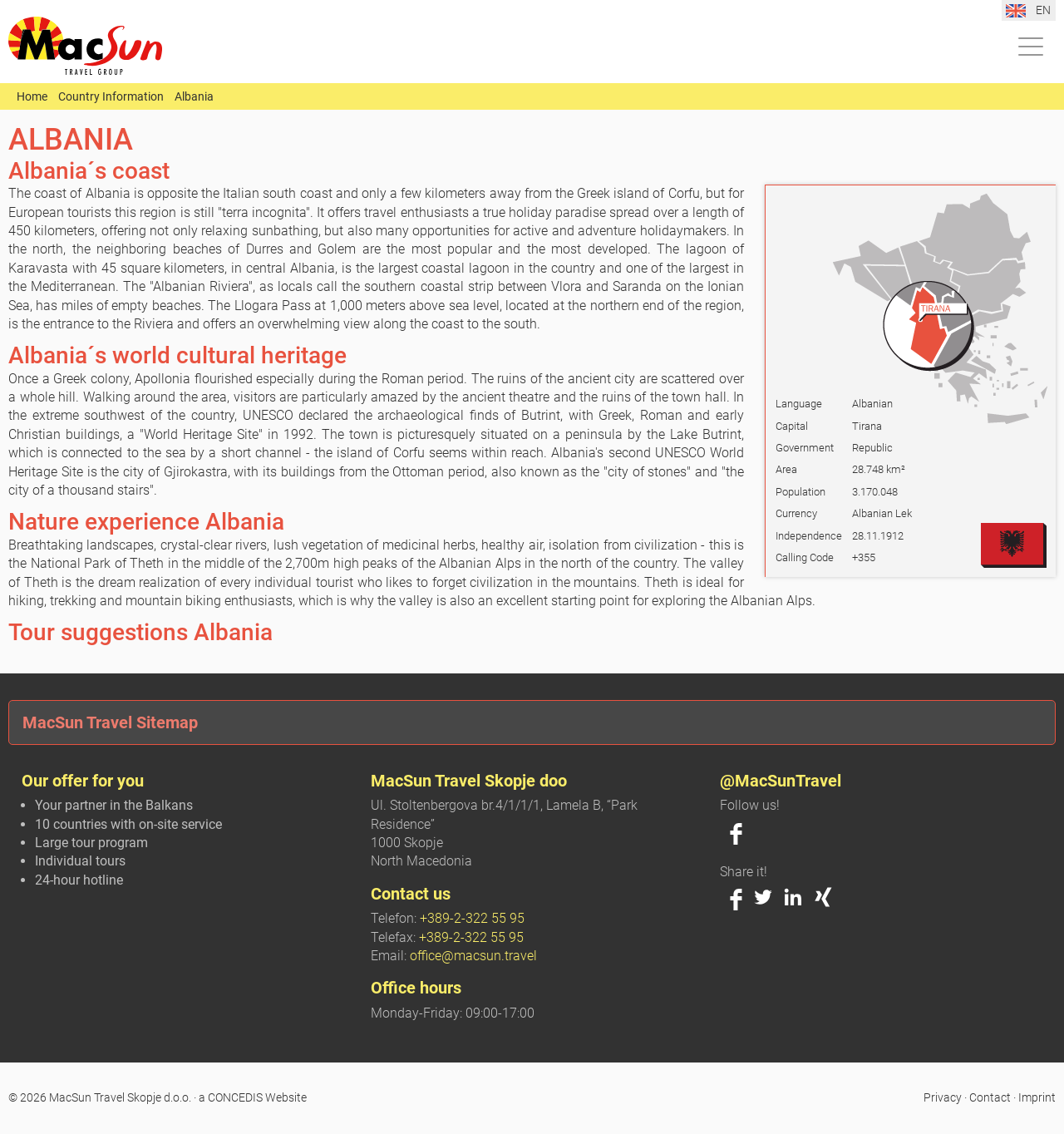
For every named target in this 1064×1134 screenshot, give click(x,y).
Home (32, 96)
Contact (990, 1098)
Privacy (943, 1098)
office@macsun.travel (473, 956)
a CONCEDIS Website (253, 1098)
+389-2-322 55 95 (472, 918)
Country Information (111, 96)
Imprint (1037, 1098)
